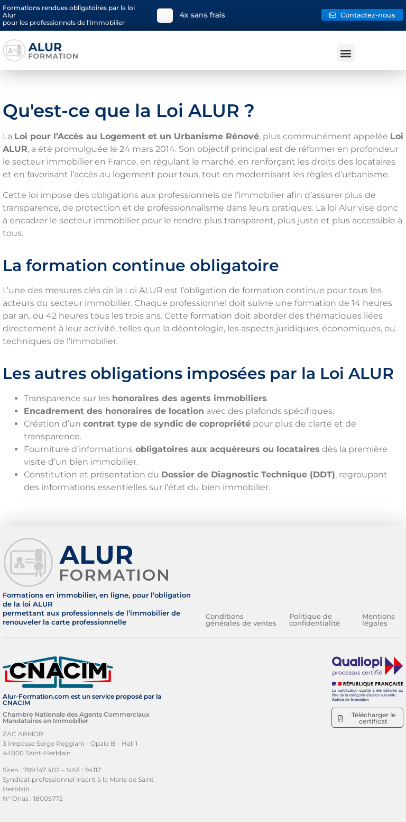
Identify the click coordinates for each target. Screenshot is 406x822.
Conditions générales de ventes (241, 619)
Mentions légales (378, 619)
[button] (346, 53)
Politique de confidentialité (314, 619)
